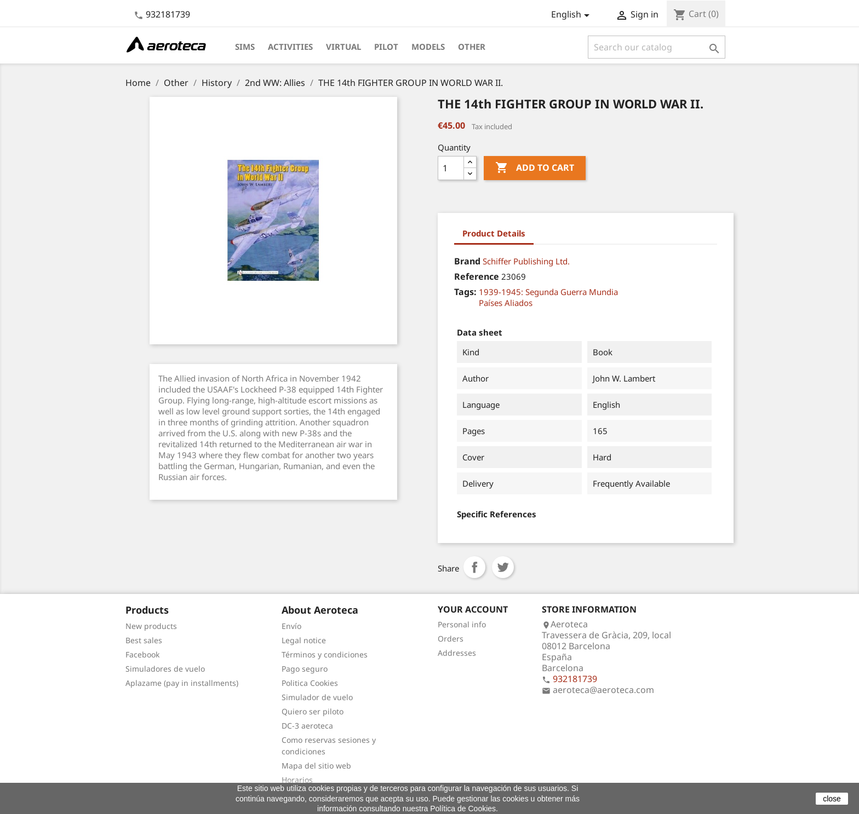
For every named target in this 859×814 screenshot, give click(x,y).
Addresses (457, 653)
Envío (291, 626)
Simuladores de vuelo (165, 668)
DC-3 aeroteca (307, 725)
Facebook (142, 654)
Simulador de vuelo (317, 697)
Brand (467, 261)
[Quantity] (451, 168)
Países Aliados (505, 302)
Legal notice (304, 640)
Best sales (143, 640)
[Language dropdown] (572, 15)
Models (428, 46)
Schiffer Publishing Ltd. (526, 261)
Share (474, 567)
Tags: (465, 291)
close (832, 798)
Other (471, 46)
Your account (473, 609)
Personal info (462, 624)
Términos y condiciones (325, 654)
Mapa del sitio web (316, 765)
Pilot (386, 46)
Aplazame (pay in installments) (181, 683)
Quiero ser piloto (312, 711)
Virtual (343, 46)
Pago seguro (305, 668)
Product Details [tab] (493, 233)
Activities (290, 46)
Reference (476, 276)
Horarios (297, 780)
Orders (450, 638)
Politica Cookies (310, 683)
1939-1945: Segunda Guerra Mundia (548, 291)
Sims (245, 46)
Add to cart (534, 168)
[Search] (656, 47)
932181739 (168, 14)
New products (151, 626)
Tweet (503, 567)
